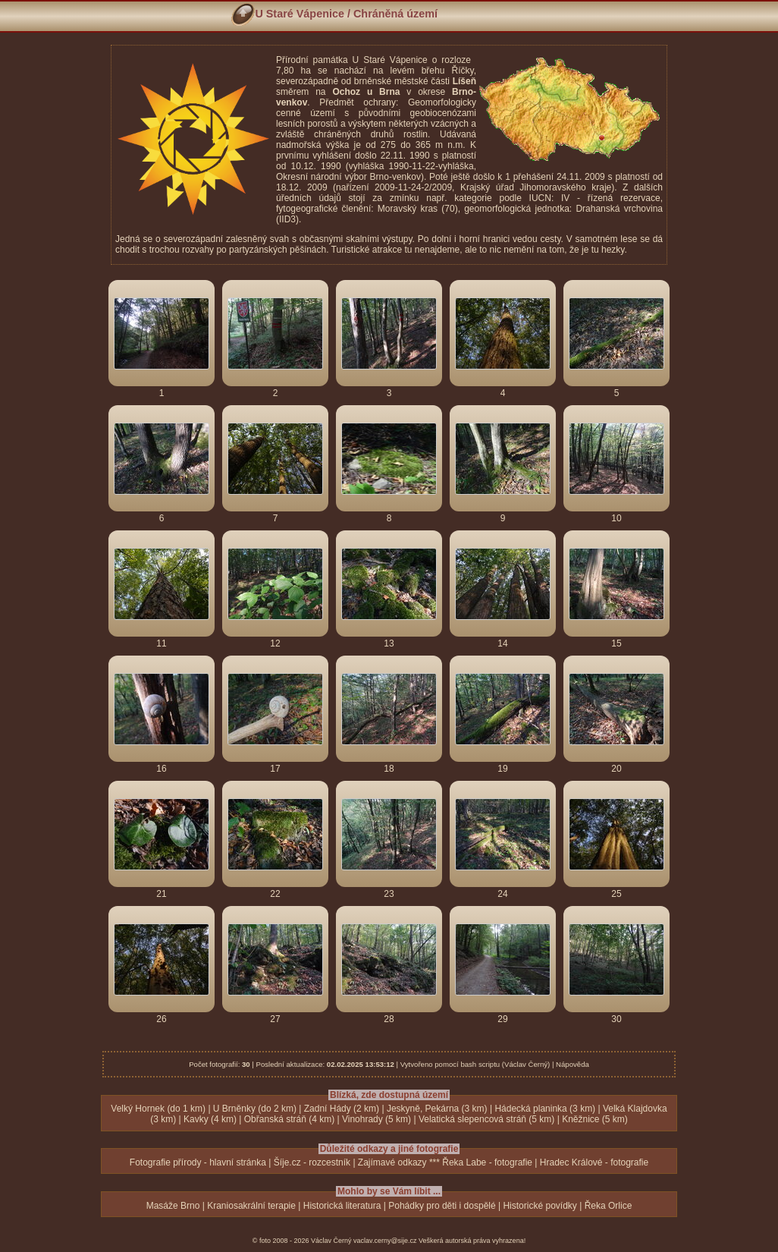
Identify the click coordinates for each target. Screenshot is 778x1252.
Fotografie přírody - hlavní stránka (198, 1162)
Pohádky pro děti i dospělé (441, 1205)
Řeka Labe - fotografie (487, 1162)
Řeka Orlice (608, 1205)
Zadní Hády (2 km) (341, 1108)
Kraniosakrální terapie (251, 1205)
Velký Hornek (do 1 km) (158, 1108)
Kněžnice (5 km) (595, 1119)
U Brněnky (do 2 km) (254, 1108)
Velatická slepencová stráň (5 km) (486, 1119)
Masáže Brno (173, 1205)
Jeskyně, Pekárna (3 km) (437, 1108)
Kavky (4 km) (210, 1119)
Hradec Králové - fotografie (594, 1162)
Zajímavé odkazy (392, 1162)
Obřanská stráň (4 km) (289, 1119)
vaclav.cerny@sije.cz (385, 1240)
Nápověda (572, 1064)
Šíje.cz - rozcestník (312, 1162)
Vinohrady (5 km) (376, 1119)
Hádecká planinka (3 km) (544, 1108)
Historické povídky (539, 1205)
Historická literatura (342, 1205)
